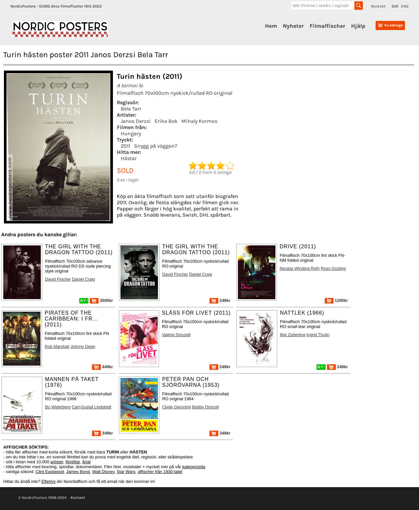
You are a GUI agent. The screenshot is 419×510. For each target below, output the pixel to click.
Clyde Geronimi (176, 406)
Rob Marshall (57, 346)
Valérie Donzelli (176, 334)
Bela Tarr (131, 109)
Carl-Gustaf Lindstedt (91, 406)
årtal (86, 461)
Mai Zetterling (292, 334)
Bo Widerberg (57, 406)
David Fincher (58, 279)
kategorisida (193, 466)
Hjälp (358, 26)
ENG (405, 6)
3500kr (101, 300)
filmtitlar (73, 461)
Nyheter (293, 26)
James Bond (78, 471)
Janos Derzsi (136, 121)
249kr (220, 300)
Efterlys (48, 481)
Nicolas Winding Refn (299, 268)
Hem (271, 26)
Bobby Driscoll (205, 406)
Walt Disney (103, 471)
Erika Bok (166, 121)
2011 (125, 146)
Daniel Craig (83, 279)
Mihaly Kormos (199, 121)
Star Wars (126, 471)
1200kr (336, 300)
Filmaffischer (327, 26)
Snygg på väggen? (155, 146)
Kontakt (378, 6)
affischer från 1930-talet (160, 471)
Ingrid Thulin (317, 334)
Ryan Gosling (333, 268)
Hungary (131, 133)
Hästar (129, 158)
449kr (102, 366)
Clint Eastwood (50, 471)
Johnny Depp (82, 346)
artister (57, 461)
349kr (102, 433)
